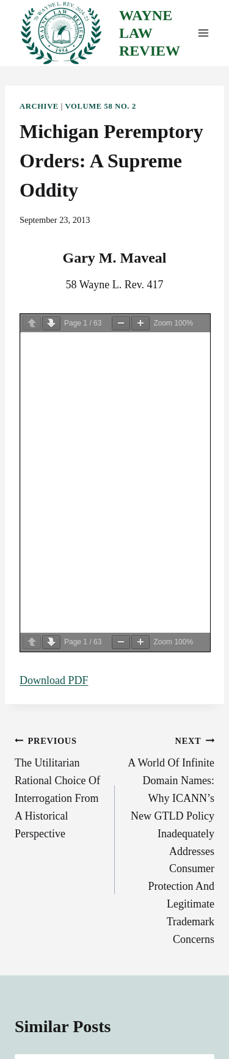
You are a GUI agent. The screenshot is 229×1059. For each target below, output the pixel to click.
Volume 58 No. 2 (100, 106)
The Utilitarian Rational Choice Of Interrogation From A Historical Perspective (59, 786)
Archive (39, 106)
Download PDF (54, 680)
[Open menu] (203, 33)
